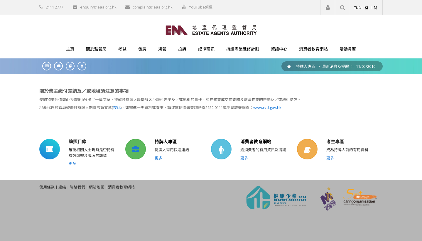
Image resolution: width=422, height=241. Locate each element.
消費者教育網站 (255, 141)
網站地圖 (96, 187)
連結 (62, 187)
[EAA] (211, 29)
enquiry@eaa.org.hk (98, 7)
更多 (72, 163)
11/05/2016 (365, 66)
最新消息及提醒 (335, 66)
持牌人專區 (305, 66)
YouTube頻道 (200, 7)
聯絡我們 (77, 187)
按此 (117, 107)
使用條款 (47, 187)
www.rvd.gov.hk (267, 107)
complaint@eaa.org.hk (153, 7)
